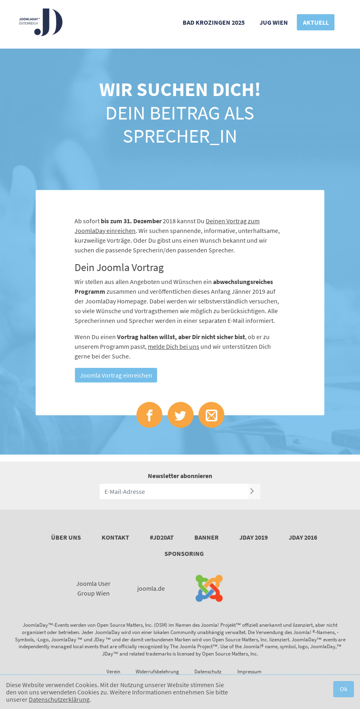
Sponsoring (184, 553)
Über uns (66, 537)
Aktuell (316, 22)
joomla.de (151, 588)
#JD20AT (162, 537)
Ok (343, 689)
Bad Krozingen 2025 (214, 22)
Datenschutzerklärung (59, 699)
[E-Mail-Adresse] (174, 491)
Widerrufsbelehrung (157, 671)
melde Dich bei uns (173, 346)
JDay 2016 (303, 537)
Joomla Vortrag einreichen (116, 375)
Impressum (249, 671)
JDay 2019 (253, 537)
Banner (206, 537)
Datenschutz (208, 671)
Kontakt (115, 537)
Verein (113, 671)
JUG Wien (274, 22)
